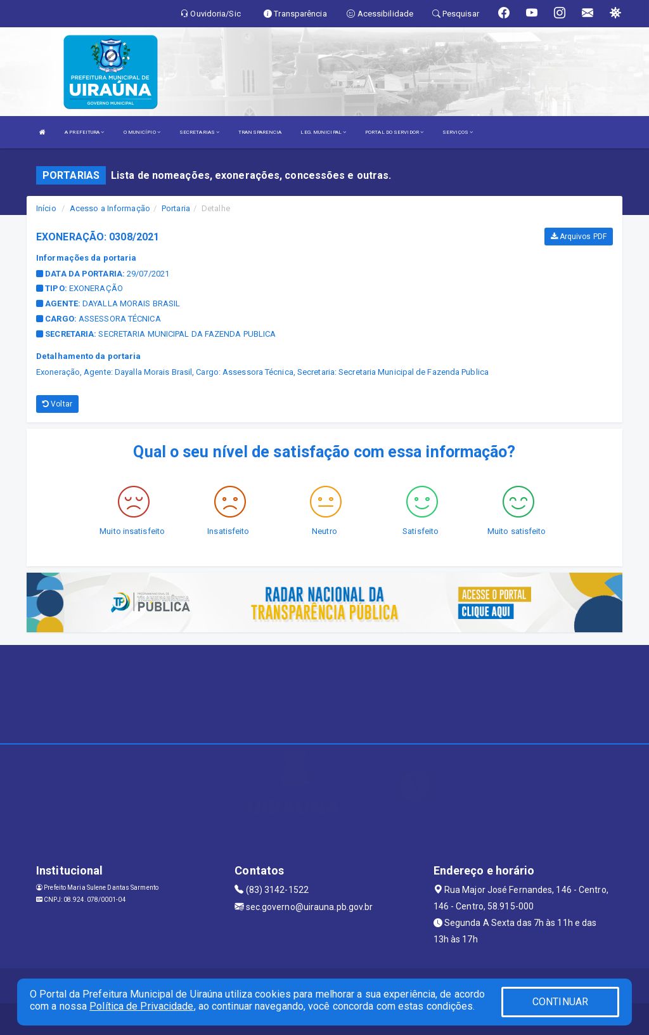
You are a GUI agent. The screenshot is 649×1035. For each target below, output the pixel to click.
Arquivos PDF (579, 236)
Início (46, 208)
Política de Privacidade (141, 1006)
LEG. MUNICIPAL (323, 132)
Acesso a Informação (110, 208)
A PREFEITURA (84, 132)
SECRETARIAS (199, 132)
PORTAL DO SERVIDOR (394, 132)
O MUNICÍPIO (142, 132)
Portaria (176, 208)
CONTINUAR (560, 1002)
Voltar (57, 404)
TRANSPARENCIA (259, 132)
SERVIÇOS (457, 132)
